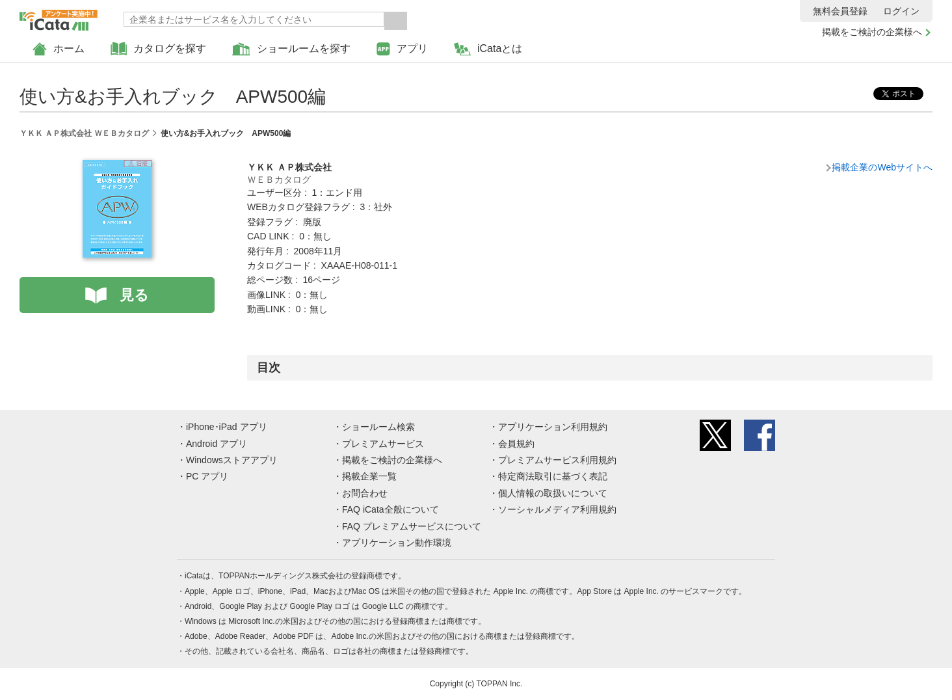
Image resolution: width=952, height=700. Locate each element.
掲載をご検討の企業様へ (872, 32)
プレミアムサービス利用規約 (557, 460)
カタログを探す (158, 49)
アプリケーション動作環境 (396, 542)
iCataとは (488, 49)
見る (134, 295)
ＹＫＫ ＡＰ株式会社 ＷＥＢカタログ (84, 133)
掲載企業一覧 (369, 476)
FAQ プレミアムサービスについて (411, 526)
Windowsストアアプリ (232, 460)
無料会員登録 (840, 11)
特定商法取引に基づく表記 (552, 476)
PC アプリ (207, 476)
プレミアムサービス (383, 443)
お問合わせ (365, 493)
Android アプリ (216, 443)
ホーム (59, 49)
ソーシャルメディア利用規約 (557, 509)
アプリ (402, 49)
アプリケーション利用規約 (552, 427)
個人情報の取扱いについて (552, 493)
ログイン (901, 11)
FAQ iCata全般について (390, 509)
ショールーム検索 (378, 427)
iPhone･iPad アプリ (226, 427)
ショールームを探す (291, 49)
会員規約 (516, 443)
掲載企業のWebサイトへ (882, 167)
